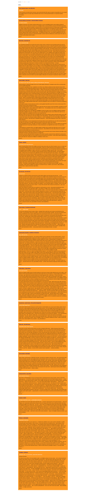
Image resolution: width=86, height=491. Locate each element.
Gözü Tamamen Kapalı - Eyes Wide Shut (27, 8)
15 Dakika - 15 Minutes (23, 452)
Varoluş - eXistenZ (22, 142)
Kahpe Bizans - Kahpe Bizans (25, 268)
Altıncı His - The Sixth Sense (24, 324)
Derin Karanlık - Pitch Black (24, 353)
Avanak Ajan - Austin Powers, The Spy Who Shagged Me (30, 302)
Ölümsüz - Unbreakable (23, 417)
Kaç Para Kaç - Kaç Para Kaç (24, 171)
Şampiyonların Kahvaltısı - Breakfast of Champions (29, 232)
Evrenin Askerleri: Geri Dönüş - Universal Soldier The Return (31, 20)
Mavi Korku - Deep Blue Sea (24, 40)
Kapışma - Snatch (22, 397)
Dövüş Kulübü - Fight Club (24, 80)
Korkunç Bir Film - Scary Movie (25, 373)
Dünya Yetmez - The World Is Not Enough (27, 207)
